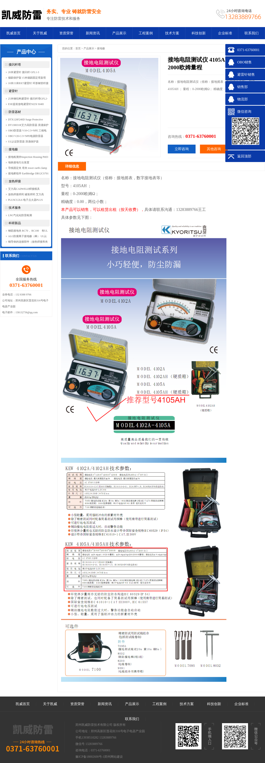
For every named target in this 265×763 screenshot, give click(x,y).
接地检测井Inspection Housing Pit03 (28, 156)
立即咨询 (182, 149)
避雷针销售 (246, 74)
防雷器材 (15, 112)
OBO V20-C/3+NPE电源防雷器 (25, 136)
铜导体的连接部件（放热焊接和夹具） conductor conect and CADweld (28, 242)
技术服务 (15, 207)
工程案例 (146, 33)
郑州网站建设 (113, 756)
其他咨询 (214, 149)
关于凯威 (40, 33)
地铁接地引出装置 (18, 162)
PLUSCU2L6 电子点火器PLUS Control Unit (25, 200)
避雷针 (13, 91)
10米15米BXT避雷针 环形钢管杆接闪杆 (28, 84)
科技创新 (199, 33)
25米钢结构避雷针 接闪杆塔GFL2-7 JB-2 (28, 99)
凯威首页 (13, 33)
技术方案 (172, 33)
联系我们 (251, 33)
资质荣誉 (66, 33)
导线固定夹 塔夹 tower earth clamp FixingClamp (27, 168)
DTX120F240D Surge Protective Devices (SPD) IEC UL (25, 120)
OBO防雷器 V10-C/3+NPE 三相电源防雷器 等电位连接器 (27, 131)
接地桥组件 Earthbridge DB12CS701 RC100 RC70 (28, 174)
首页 (78, 48)
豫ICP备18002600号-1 (89, 756)
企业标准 (225, 33)
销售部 (242, 87)
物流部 (242, 99)
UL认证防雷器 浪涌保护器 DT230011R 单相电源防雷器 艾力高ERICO (27, 142)
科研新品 (15, 223)
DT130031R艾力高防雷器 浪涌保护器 (28, 125)
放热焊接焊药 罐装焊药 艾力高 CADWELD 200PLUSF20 (26, 195)
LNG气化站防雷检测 (20, 215)
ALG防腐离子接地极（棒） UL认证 (27, 237)
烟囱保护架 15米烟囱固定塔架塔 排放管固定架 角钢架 (27, 78)
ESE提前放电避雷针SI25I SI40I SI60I (26, 105)
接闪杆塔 (15, 64)
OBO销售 (244, 62)
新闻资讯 (93, 33)
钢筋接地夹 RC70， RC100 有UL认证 (28, 231)
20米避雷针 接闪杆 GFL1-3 (23, 72)
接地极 (13, 149)
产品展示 (119, 33)
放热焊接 (15, 181)
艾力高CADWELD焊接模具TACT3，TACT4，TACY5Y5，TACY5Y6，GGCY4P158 (26, 189)
